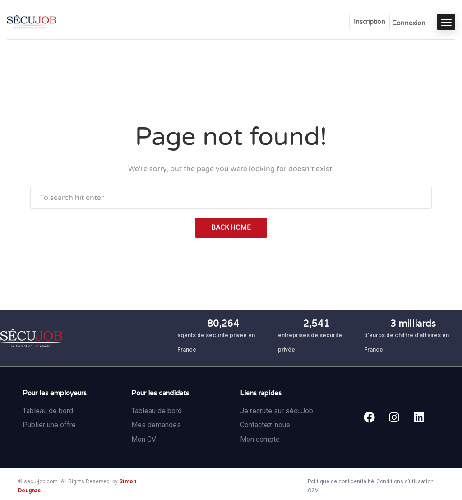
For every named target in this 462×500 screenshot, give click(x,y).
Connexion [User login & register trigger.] (408, 23)
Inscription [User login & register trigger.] (369, 22)
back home (231, 227)
